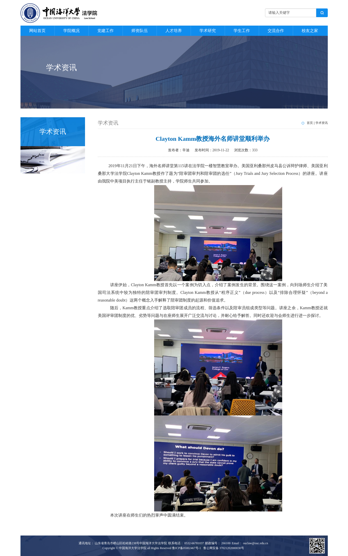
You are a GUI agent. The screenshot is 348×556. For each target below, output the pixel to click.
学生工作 (242, 30)
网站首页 (37, 30)
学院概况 (71, 30)
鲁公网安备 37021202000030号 (223, 548)
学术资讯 (321, 123)
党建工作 (105, 30)
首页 (310, 123)
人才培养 (173, 30)
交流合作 (276, 30)
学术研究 (207, 30)
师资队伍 (139, 30)
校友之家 (310, 30)
